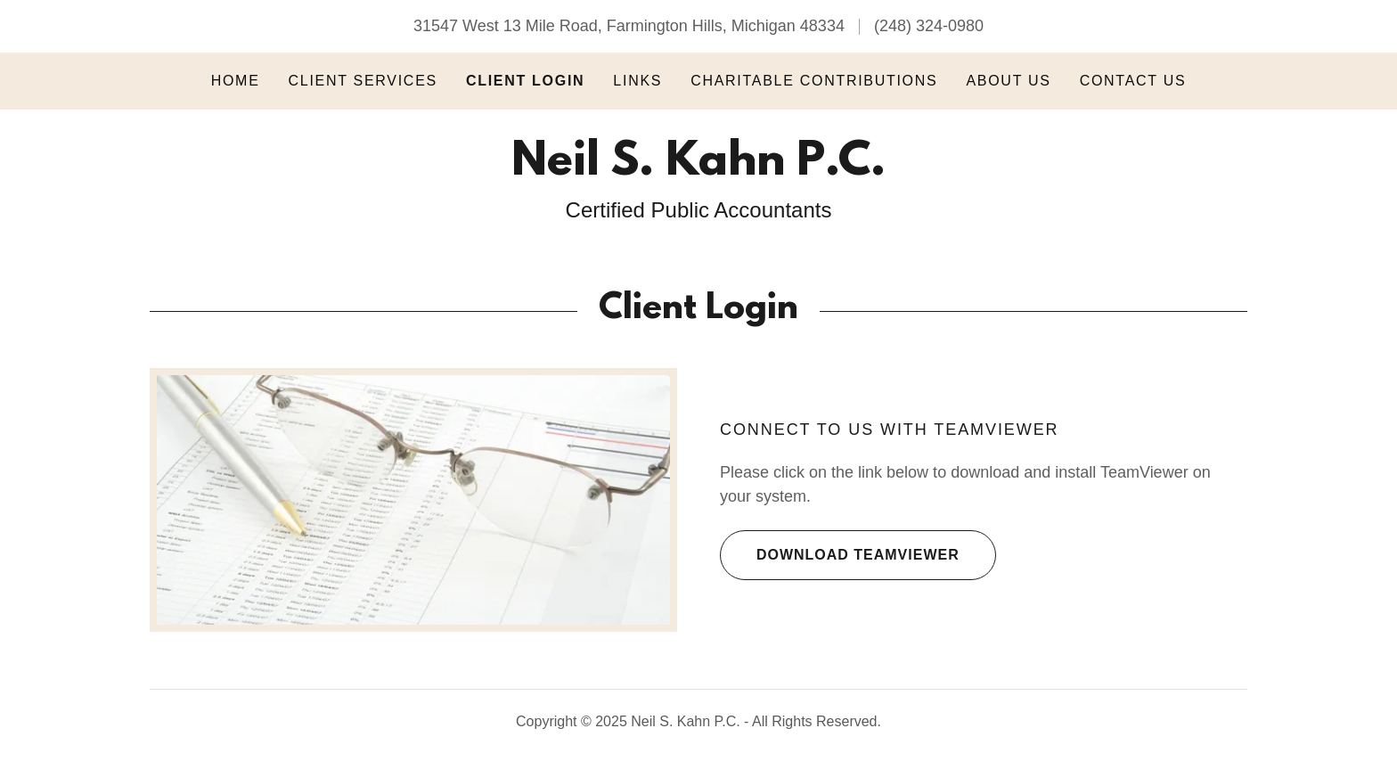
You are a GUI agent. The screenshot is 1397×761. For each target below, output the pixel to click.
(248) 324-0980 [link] (929, 26)
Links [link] (637, 80)
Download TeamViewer (840, 555)
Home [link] (235, 80)
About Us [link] (1008, 80)
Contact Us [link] (1133, 80)
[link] (698, 169)
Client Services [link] (363, 80)
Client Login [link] (525, 80)
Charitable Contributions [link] (813, 80)
